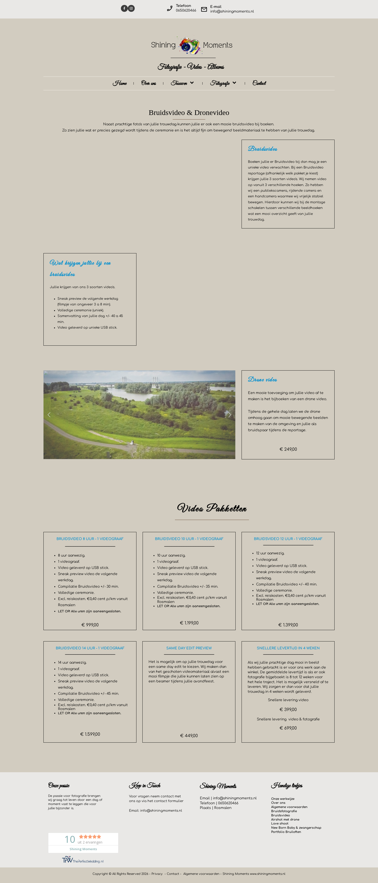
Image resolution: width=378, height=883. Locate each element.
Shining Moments (236, 874)
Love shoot (279, 823)
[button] (49, 415)
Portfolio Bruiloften (286, 832)
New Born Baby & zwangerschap (296, 827)
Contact (173, 874)
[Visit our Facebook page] (124, 8)
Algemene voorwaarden (289, 807)
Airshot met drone (285, 819)
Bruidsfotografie (284, 811)
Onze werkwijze (282, 799)
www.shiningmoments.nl (267, 874)
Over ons (278, 803)
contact (160, 801)
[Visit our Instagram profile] (131, 8)
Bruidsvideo (280, 815)
